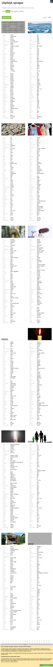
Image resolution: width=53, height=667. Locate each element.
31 (27, 643)
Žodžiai (8, 11)
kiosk (7, 593)
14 (34, 641)
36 (39, 643)
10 (25, 641)
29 (22, 643)
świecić (7, 491)
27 (18, 643)
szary (33, 593)
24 (10, 643)
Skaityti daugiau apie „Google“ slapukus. (9, 662)
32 (29, 643)
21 (3, 643)
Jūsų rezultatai (14, 11)
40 (49, 643)
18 (44, 641)
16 (39, 641)
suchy (7, 184)
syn (33, 491)
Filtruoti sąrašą (6, 17)
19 (46, 641)
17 (41, 641)
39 (46, 643)
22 (6, 643)
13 (32, 641)
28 (20, 643)
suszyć (34, 286)
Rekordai (21, 11)
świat (7, 389)
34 (34, 643)
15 (36, 641)
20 (49, 641)
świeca (34, 389)
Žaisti (3, 11)
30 (25, 643)
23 (8, 643)
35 (37, 643)
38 (44, 643)
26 (15, 643)
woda (33, 82)
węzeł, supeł (8, 286)
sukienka (34, 184)
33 (32, 643)
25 (13, 643)
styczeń (7, 82)
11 (27, 641)
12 (29, 641)
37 (41, 643)
